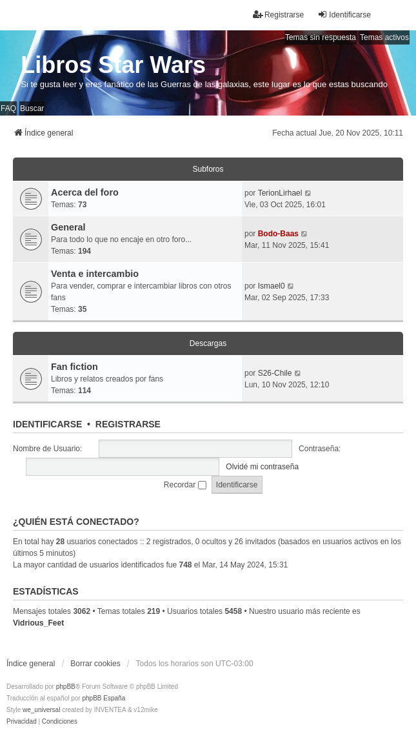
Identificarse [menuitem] (344, 14)
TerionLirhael (280, 193)
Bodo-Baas (278, 233)
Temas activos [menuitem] (384, 37)
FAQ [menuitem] (8, 108)
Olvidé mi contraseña (262, 466)
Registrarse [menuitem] (278, 14)
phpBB (65, 686)
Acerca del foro (85, 192)
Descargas (208, 343)
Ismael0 (271, 286)
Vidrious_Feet (38, 622)
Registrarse (128, 424)
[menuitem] (21, 722)
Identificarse (47, 424)
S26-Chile (275, 373)
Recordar (185, 484)
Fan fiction (74, 367)
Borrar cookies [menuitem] (95, 663)
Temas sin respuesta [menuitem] (320, 37)
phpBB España (103, 698)
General (68, 227)
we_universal (41, 709)
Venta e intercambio (95, 274)
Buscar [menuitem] (32, 108)
